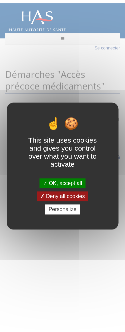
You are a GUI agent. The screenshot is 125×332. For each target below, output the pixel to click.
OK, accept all (62, 183)
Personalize (63, 209)
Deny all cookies (62, 196)
